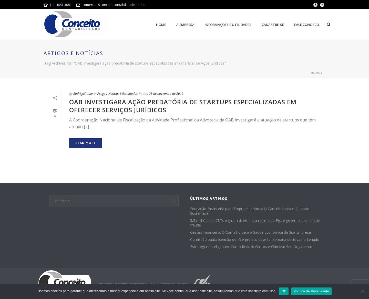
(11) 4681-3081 (61, 4)
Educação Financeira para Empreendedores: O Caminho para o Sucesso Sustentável (249, 211)
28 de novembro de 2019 (166, 93)
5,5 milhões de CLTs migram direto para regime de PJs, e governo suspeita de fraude (255, 223)
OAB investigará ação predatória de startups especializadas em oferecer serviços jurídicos (182, 106)
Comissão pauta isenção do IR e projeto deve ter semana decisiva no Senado (254, 239)
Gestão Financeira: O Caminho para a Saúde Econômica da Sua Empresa (250, 232)
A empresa (185, 24)
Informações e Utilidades (228, 24)
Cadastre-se (273, 24)
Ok (283, 291)
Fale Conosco (306, 24)
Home (161, 24)
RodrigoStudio (83, 93)
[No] (362, 291)
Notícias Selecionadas (123, 93)
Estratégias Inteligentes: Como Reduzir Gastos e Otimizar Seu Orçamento (251, 246)
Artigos (102, 93)
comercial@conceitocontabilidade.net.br (114, 4)
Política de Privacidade (311, 291)
